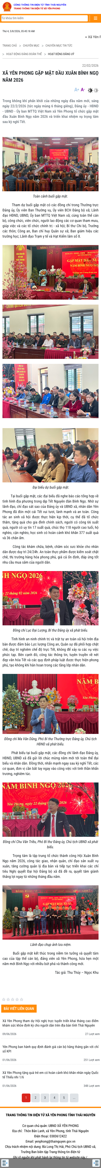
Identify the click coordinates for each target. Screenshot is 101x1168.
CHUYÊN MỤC (31, 45)
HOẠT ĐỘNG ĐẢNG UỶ (61, 54)
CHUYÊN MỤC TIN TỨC (59, 45)
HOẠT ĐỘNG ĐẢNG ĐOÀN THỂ (24, 54)
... (74, 1098)
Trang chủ (9, 45)
